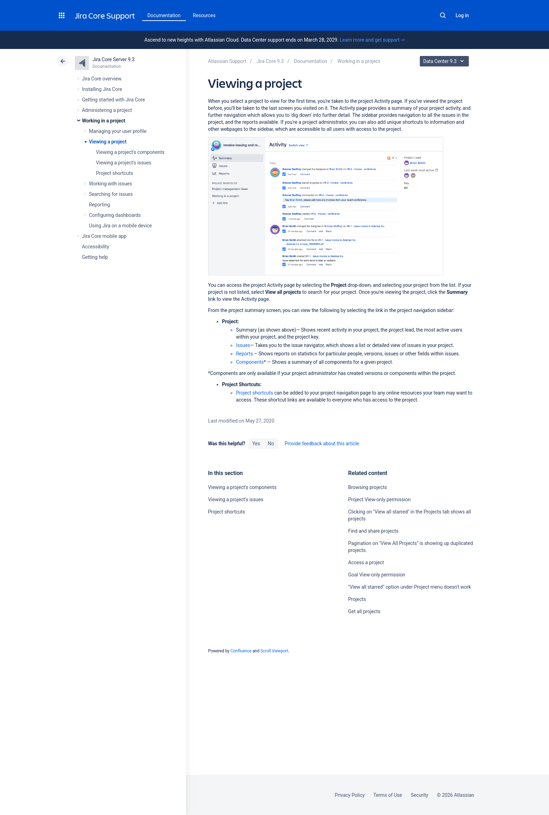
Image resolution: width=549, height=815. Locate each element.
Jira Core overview (101, 79)
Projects (357, 599)
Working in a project (103, 120)
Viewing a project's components (130, 152)
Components (250, 362)
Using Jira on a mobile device (120, 225)
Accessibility (95, 246)
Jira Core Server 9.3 (113, 59)
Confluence (240, 651)
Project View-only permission (379, 499)
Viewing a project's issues (123, 162)
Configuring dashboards (115, 215)
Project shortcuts (114, 173)
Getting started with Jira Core (113, 99)
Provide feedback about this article (322, 443)
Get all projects (364, 611)
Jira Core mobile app (104, 236)
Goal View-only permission (376, 574)
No (271, 443)
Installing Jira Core (102, 89)
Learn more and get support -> (372, 40)
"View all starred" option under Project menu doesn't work (409, 587)
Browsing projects (367, 487)
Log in (462, 15)
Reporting (99, 204)
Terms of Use (387, 795)
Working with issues (110, 183)
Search (443, 15)
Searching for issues (111, 194)
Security (419, 795)
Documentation (164, 15)
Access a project (366, 562)
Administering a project (107, 110)
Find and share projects (373, 531)
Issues (243, 345)
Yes (256, 443)
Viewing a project (107, 141)
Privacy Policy (349, 795)
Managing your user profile (117, 131)
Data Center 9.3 (445, 61)
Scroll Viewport (274, 651)
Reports (244, 353)
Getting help (95, 257)
